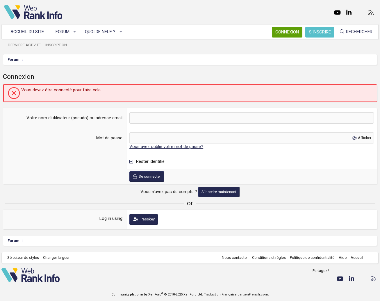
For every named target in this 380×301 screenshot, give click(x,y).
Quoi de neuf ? (103, 31)
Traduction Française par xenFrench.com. (236, 294)
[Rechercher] (353, 32)
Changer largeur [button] (59, 257)
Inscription (58, 45)
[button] (77, 32)
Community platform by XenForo (157, 294)
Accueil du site (30, 31)
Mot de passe (110, 137)
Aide (340, 257)
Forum (65, 31)
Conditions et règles (266, 257)
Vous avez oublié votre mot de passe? (167, 146)
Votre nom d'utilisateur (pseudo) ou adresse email (75, 117)
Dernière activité (26, 45)
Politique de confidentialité (309, 257)
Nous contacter (232, 257)
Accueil (354, 257)
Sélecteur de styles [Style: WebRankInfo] (26, 257)
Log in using (111, 218)
